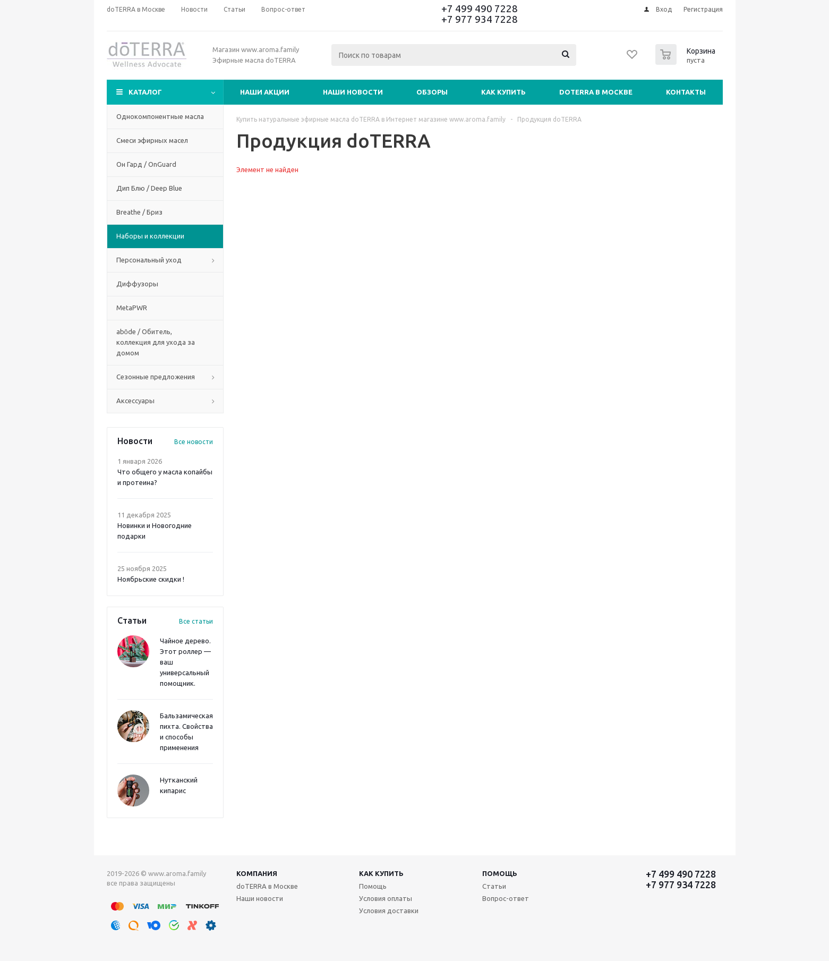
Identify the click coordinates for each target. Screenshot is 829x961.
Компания (256, 873)
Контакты (686, 92)
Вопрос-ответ (505, 898)
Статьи (494, 886)
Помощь (499, 873)
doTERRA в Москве (596, 92)
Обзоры (432, 92)
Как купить (503, 92)
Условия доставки (388, 910)
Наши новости (353, 92)
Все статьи (196, 621)
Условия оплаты (385, 898)
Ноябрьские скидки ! (150, 579)
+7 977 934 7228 (479, 19)
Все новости (193, 441)
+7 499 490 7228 (479, 8)
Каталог (145, 92)
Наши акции (264, 92)
